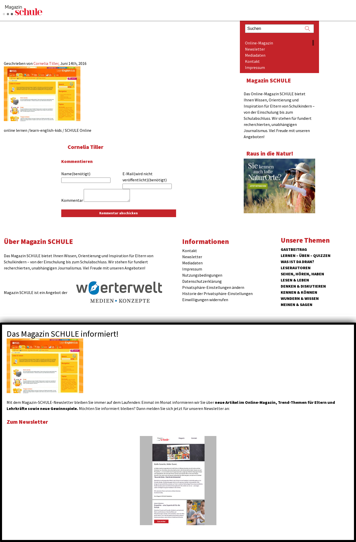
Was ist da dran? (297, 261)
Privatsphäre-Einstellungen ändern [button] (213, 287)
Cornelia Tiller (86, 146)
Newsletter (255, 49)
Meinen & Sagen (296, 304)
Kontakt (252, 61)
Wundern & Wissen (300, 298)
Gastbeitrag (294, 249)
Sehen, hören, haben (302, 273)
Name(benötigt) (75, 173)
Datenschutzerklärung (202, 281)
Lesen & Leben (295, 279)
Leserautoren (296, 267)
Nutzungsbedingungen (202, 275)
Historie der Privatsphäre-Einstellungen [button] (217, 293)
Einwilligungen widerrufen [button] (205, 299)
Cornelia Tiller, (46, 63)
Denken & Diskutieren (303, 286)
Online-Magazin (259, 42)
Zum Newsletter (28, 421)
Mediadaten (255, 55)
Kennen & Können (299, 292)
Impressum (255, 67)
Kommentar (72, 200)
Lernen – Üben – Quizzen (305, 255)
